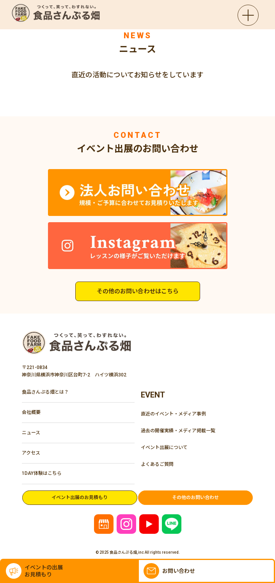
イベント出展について (164, 447)
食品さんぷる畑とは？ (45, 392)
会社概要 (31, 412)
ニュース (31, 432)
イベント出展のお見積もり (79, 497)
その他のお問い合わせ (195, 497)
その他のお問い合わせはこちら (138, 291)
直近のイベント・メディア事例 (173, 414)
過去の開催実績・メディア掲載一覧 (178, 430)
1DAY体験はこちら (42, 473)
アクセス (31, 453)
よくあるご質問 (157, 464)
